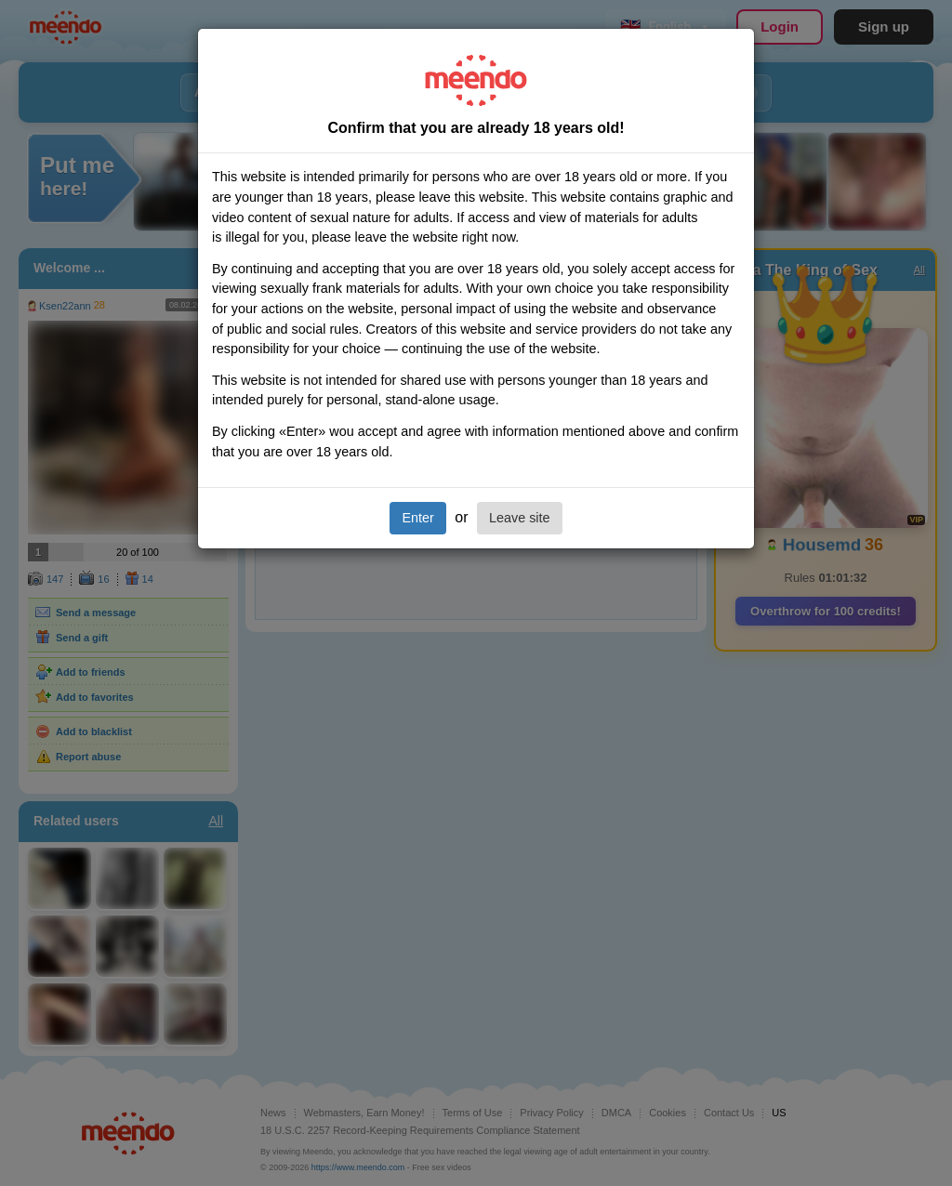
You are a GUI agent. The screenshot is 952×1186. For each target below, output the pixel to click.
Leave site (519, 517)
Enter (417, 517)
